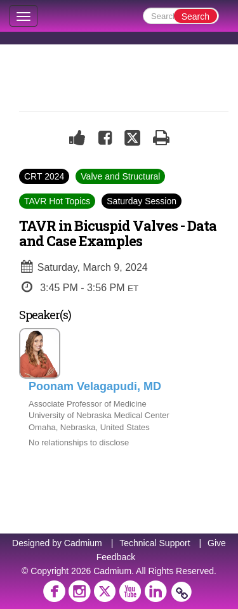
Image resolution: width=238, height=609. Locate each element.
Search (195, 16)
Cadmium (83, 543)
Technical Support (154, 543)
